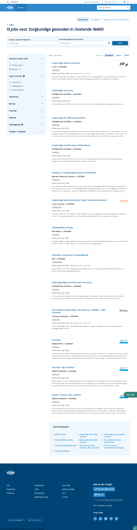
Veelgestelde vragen (41, 497)
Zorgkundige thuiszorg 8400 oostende (114, 435)
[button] (130, 394)
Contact (65, 497)
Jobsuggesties (95, 20)
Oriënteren (10, 493)
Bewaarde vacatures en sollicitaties (116, 20)
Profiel (126, 55)
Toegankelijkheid (14, 529)
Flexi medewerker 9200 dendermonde (112, 441)
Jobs (10, 24)
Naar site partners (111, 2)
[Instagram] (111, 519)
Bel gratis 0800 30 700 (106, 489)
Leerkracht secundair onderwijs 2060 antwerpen (89, 446)
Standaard (109, 55)
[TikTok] (116, 519)
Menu (22, 7)
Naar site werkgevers (91, 2)
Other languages (38, 529)
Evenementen (39, 485)
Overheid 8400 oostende (64, 440)
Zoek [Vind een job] (120, 43)
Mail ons (100, 495)
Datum (118, 55)
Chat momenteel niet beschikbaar (110, 500)
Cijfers (36, 489)
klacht (110, 505)
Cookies (29, 529)
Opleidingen (11, 489)
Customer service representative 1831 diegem (114, 446)
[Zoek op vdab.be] (113, 7)
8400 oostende (60, 434)
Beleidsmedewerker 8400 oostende (89, 441)
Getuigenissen (39, 493)
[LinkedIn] (100, 519)
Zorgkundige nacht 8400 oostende (88, 435)
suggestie (102, 505)
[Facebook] (95, 519)
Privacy (23, 529)
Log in (128, 2)
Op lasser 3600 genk (62, 451)
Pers (63, 493)
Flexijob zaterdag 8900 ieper (65, 445)
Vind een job (82, 20)
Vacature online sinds (26, 59)
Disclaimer (4, 529)
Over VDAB (66, 485)
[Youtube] (106, 519)
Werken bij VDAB (68, 489)
